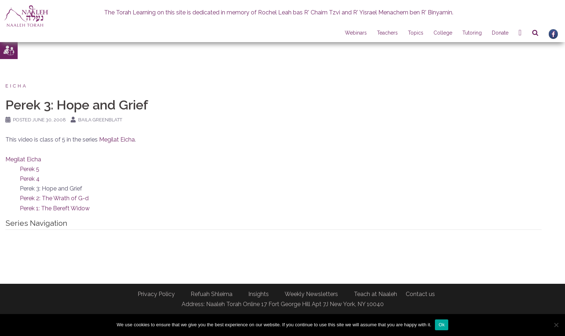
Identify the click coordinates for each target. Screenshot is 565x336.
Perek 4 (30, 178)
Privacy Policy (156, 294)
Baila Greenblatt (100, 119)
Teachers (387, 33)
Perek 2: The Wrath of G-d (54, 198)
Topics (415, 33)
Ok (442, 324)
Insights (258, 294)
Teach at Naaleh (375, 294)
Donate (500, 33)
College (442, 33)
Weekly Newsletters (311, 294)
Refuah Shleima (211, 294)
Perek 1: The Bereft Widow (55, 208)
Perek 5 (29, 169)
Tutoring (472, 33)
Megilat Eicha (117, 139)
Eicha (16, 86)
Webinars (356, 33)
